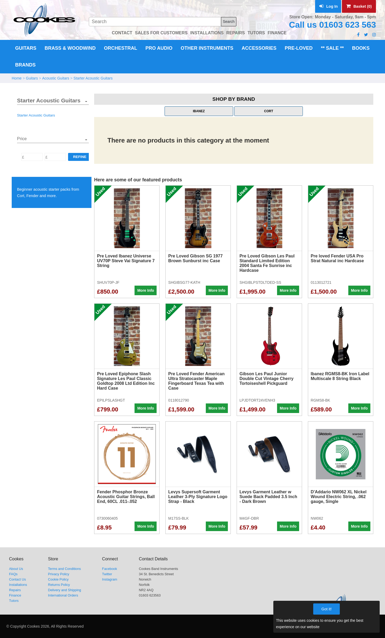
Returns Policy (59, 585)
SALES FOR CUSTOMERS (161, 33)
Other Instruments (207, 48)
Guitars (25, 48)
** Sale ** (332, 48)
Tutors (14, 601)
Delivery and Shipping (64, 590)
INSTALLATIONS (207, 33)
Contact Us (17, 579)
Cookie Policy (58, 579)
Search (229, 21)
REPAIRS (235, 33)
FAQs (13, 574)
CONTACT (122, 33)
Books (361, 48)
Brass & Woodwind (70, 48)
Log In (328, 6)
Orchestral (120, 48)
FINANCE (276, 33)
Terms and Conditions (64, 569)
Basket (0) (359, 6)
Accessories (259, 48)
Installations (18, 585)
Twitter (107, 574)
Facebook (109, 569)
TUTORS (256, 33)
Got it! (326, 609)
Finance (15, 595)
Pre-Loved (299, 48)
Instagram (109, 579)
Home (17, 78)
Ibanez (199, 111)
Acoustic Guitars (55, 78)
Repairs (15, 590)
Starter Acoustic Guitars (92, 78)
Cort (268, 111)
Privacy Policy (58, 574)
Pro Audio (158, 48)
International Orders (63, 595)
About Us (16, 569)
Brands (25, 65)
